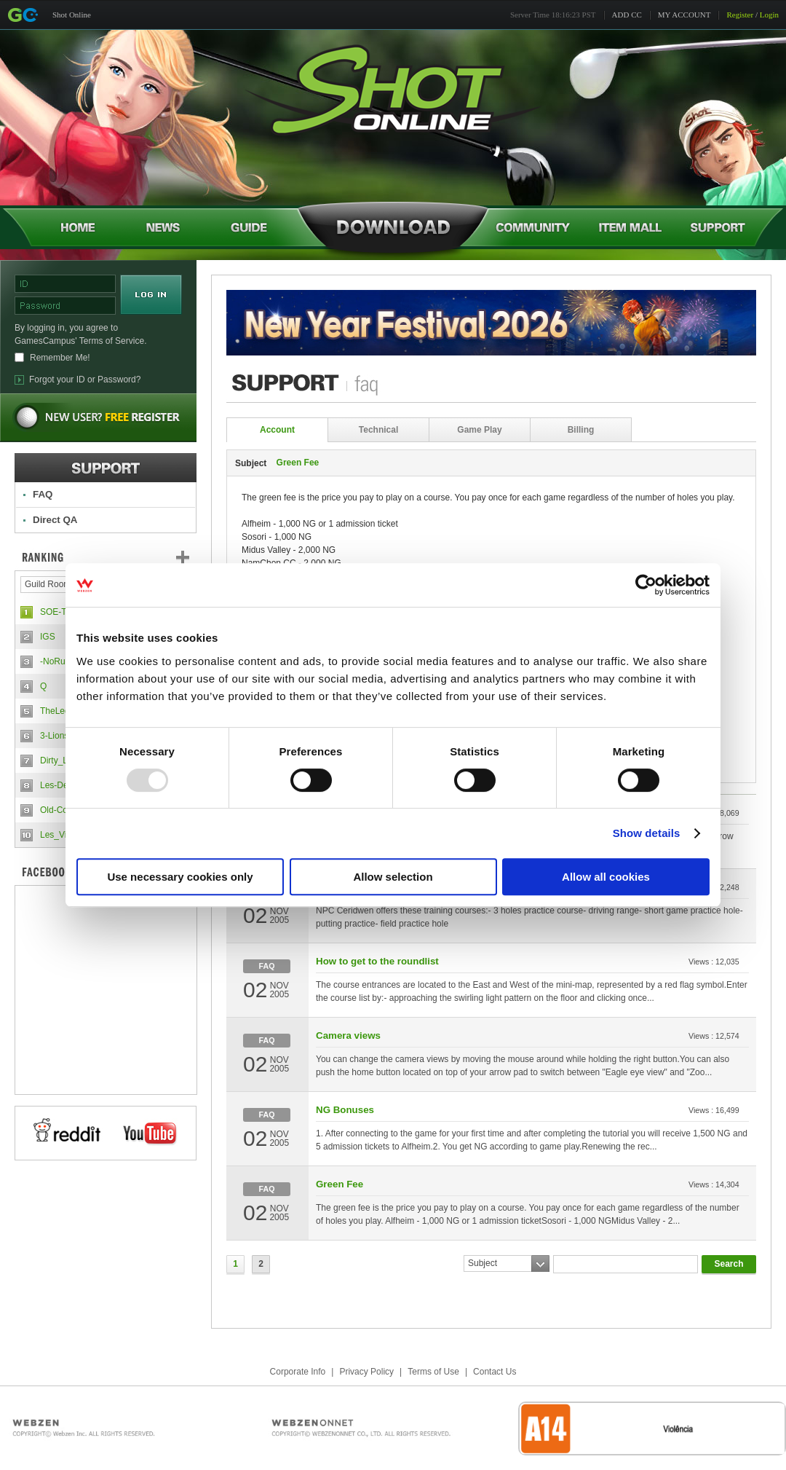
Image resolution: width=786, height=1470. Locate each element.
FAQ (42, 494)
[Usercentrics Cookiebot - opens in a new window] (646, 585)
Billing (581, 430)
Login (769, 14)
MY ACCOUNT (684, 14)
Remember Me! (60, 358)
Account (277, 430)
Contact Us (494, 1372)
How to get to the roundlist (377, 961)
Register (739, 14)
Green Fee (339, 1184)
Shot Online (71, 14)
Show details (646, 833)
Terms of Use (433, 1372)
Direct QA (55, 519)
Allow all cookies (606, 876)
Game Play (479, 430)
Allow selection (392, 876)
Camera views (348, 1035)
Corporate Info (298, 1372)
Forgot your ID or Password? (84, 379)
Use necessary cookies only (180, 876)
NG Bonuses (345, 1109)
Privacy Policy (366, 1372)
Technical (378, 430)
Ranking (116, 557)
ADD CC (627, 14)
